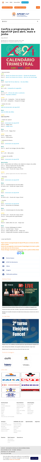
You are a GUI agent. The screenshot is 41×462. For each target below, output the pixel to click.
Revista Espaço (8, 258)
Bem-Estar (3, 426)
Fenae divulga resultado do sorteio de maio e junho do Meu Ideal (20, 250)
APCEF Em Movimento (10, 262)
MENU (4, 21)
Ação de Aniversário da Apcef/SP (10, 107)
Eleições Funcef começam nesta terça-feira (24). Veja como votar (15, 349)
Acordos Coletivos (20, 404)
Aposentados (29, 421)
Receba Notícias (11, 440)
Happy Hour (9, 126)
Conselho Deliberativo (5, 406)
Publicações (29, 413)
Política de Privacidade (14, 459)
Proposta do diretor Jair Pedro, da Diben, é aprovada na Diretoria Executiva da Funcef (19, 309)
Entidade (3, 409)
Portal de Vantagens (8, 352)
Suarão (15, 429)
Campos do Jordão (18, 424)
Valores (2, 415)
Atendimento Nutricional (6, 424)
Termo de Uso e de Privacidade (7, 416)
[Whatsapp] (23, 253)
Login (38, 7)
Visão (2, 413)
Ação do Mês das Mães (7, 112)
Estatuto (2, 410)
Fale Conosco (11, 437)
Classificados (4, 428)
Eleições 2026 (30, 404)
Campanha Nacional (21, 406)
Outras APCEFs (17, 2)
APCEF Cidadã (4, 423)
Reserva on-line (4, 431)
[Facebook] (18, 253)
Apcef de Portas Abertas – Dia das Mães (16, 82)
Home (7, 2)
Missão (2, 412)
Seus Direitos (20, 402)
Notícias (29, 409)
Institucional (4, 402)
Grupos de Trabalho (21, 410)
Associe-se (20, 437)
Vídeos (6, 266)
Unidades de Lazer (18, 421)
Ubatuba (15, 432)
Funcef (18, 409)
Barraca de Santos (17, 423)
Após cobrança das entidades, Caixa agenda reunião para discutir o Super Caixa (18, 346)
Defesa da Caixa (20, 407)
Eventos (3, 437)
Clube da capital (17, 426)
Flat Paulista (16, 428)
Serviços (3, 421)
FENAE (11, 2)
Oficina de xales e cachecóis (16, 93)
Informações (30, 402)
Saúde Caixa (19, 413)
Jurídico (18, 412)
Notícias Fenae (6, 279)
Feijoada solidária (11, 94)
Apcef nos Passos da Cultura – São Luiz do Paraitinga (21, 77)
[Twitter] (20, 253)
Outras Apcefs (30, 412)
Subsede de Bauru (17, 431)
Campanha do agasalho (14, 88)
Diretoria (3, 407)
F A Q (9, 442)
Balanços (3, 404)
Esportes (37, 421)
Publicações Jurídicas (9, 274)
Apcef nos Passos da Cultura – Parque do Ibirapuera (21, 75)
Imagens (6, 270)
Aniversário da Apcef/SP (12, 123)
